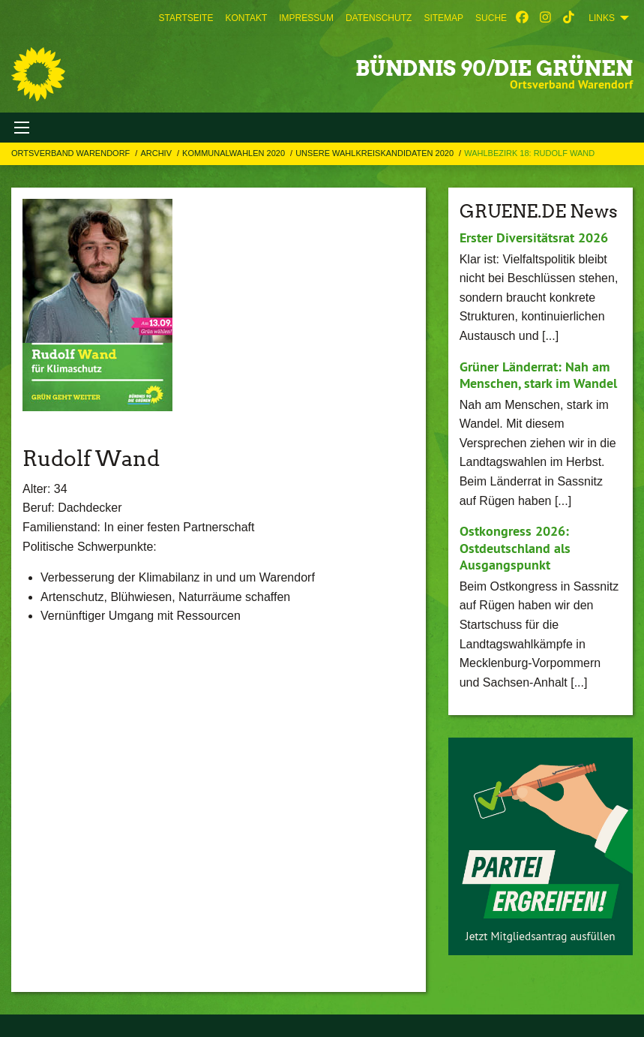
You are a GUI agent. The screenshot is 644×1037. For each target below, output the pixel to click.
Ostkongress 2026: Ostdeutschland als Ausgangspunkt (515, 547)
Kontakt (246, 18)
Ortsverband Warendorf (71, 153)
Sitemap (443, 18)
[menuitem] (186, 18)
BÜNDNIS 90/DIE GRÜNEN (494, 68)
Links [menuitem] (602, 18)
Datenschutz (379, 18)
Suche (491, 18)
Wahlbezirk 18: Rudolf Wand (529, 153)
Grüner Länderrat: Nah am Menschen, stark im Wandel (538, 375)
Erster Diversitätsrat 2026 (534, 237)
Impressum (306, 18)
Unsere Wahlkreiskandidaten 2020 (375, 153)
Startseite (186, 18)
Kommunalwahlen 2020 (234, 153)
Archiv (157, 153)
